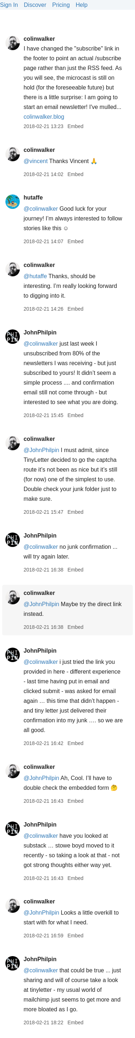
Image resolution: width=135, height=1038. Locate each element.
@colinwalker (40, 209)
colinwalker (39, 39)
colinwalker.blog (43, 117)
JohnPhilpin (40, 332)
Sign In (9, 5)
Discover (35, 5)
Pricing (61, 5)
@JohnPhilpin (41, 450)
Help (81, 5)
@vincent (35, 161)
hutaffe (32, 197)
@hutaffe (35, 276)
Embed (75, 126)
